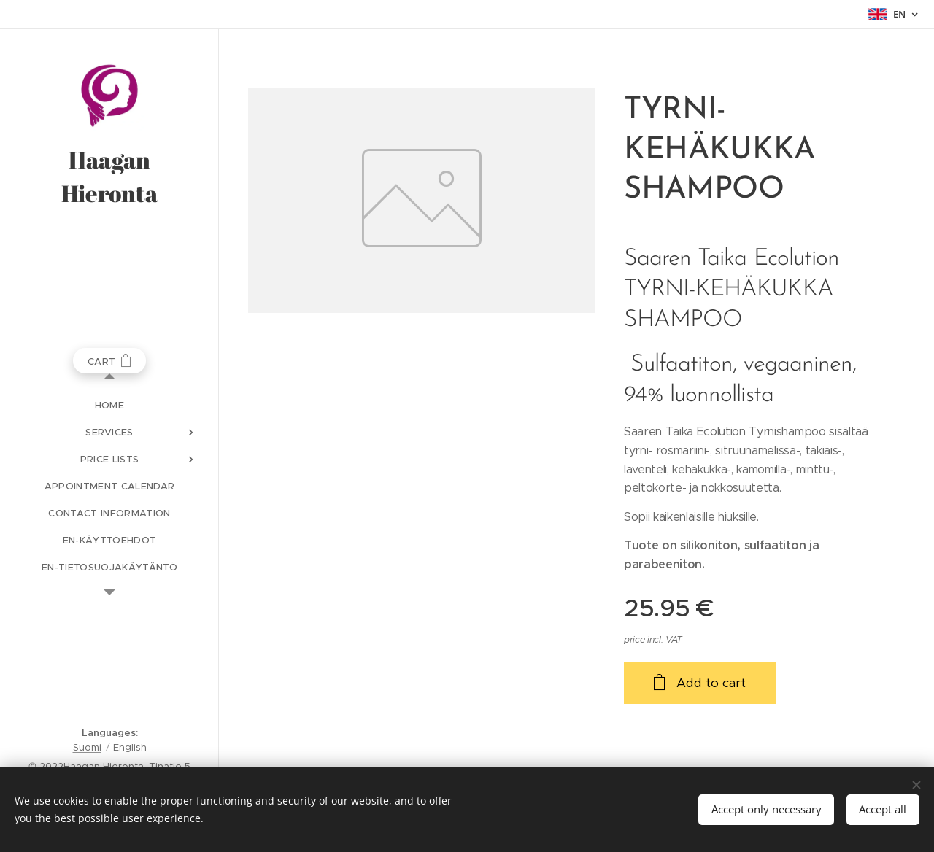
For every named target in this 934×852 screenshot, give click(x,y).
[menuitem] (109, 405)
